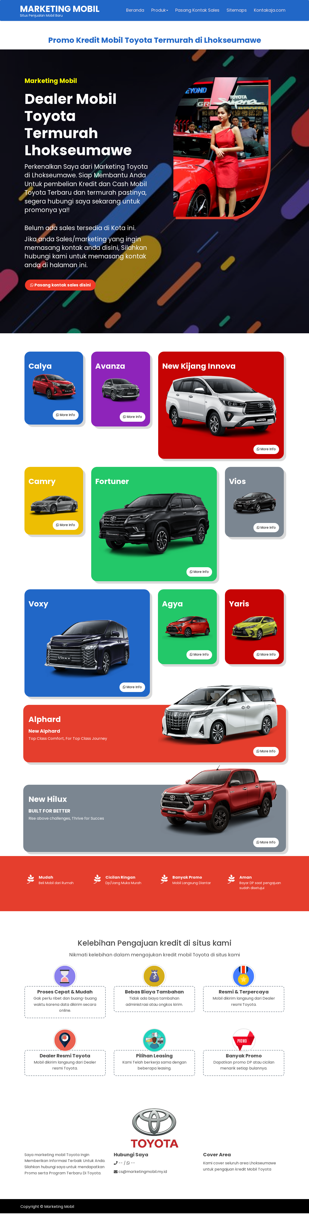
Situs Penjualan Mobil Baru (60, 11)
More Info (65, 416)
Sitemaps (236, 11)
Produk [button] (159, 11)
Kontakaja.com (269, 11)
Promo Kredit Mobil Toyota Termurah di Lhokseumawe (154, 41)
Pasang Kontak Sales (197, 11)
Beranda (135, 11)
